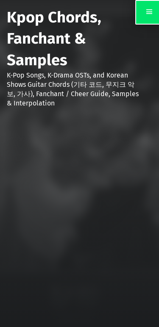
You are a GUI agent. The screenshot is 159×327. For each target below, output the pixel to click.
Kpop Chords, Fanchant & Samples (54, 38)
